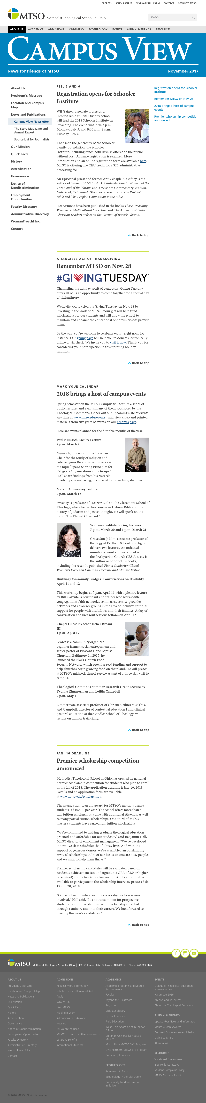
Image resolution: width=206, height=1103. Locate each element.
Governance (20, 176)
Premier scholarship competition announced (176, 118)
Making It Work (66, 1012)
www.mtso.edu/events (89, 417)
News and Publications (28, 114)
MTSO (57, 14)
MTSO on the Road (68, 1028)
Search (193, 17)
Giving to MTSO (187, 3)
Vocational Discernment (168, 1059)
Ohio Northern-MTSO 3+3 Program (126, 1049)
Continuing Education (118, 1055)
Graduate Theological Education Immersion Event (173, 987)
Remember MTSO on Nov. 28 (173, 99)
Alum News (161, 1043)
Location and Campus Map (27, 105)
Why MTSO (63, 1002)
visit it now (118, 342)
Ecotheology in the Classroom (123, 1076)
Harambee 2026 (164, 994)
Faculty (110, 994)
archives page (126, 421)
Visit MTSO (63, 1007)
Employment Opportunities (21, 197)
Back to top (140, 235)
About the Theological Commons (173, 1005)
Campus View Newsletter (31, 121)
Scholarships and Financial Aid (74, 991)
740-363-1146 (144, 965)
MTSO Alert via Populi (167, 1075)
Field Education (115, 1021)
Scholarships (123, 3)
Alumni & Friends (139, 29)
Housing (61, 1023)
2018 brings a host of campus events (174, 107)
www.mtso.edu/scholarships (80, 796)
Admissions (56, 29)
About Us (16, 29)
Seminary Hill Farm (148, 3)
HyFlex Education (116, 1016)
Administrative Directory (30, 214)
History (16, 161)
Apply (60, 996)
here (143, 160)
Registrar (111, 1005)
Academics (35, 29)
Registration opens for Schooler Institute (175, 90)
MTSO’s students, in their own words (78, 1034)
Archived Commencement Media (174, 1032)
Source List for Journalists (31, 139)
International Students (70, 1045)
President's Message (26, 96)
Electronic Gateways (166, 1064)
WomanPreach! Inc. (26, 221)
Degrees (107, 3)
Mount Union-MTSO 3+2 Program (126, 1044)
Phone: (140, 965)
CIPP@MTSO (76, 29)
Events (117, 29)
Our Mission (20, 147)
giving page (85, 337)
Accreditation (21, 169)
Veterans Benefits (67, 1039)
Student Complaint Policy (169, 1070)
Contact (169, 3)
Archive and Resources (167, 1000)
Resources (163, 29)
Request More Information (72, 985)
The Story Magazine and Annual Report (31, 130)
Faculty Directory (24, 207)
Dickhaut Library (115, 1010)
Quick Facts (19, 154)
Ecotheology (98, 29)
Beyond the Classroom (119, 1000)
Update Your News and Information (175, 1021)
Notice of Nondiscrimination (25, 186)
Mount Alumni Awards (167, 1027)
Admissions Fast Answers (71, 1018)
